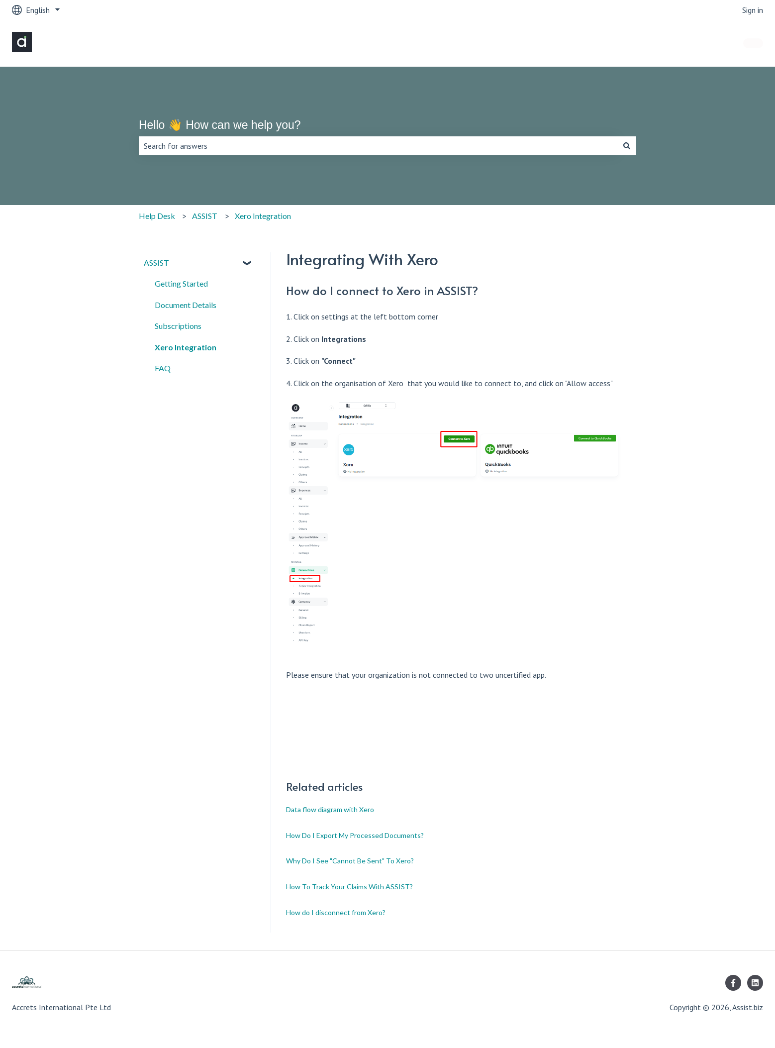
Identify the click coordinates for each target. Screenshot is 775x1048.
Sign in (752, 10)
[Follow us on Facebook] (733, 983)
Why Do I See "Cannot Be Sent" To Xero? (350, 860)
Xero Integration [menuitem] (185, 347)
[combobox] (378, 145)
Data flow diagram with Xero (330, 809)
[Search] (626, 145)
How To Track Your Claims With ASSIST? (349, 886)
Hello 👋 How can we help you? (220, 124)
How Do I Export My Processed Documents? (355, 835)
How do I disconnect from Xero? (336, 912)
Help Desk (157, 215)
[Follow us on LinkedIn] (755, 983)
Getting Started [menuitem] (181, 283)
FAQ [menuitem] (163, 368)
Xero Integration (263, 215)
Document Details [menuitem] (185, 305)
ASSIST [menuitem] (156, 262)
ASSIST (204, 215)
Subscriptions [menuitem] (178, 325)
